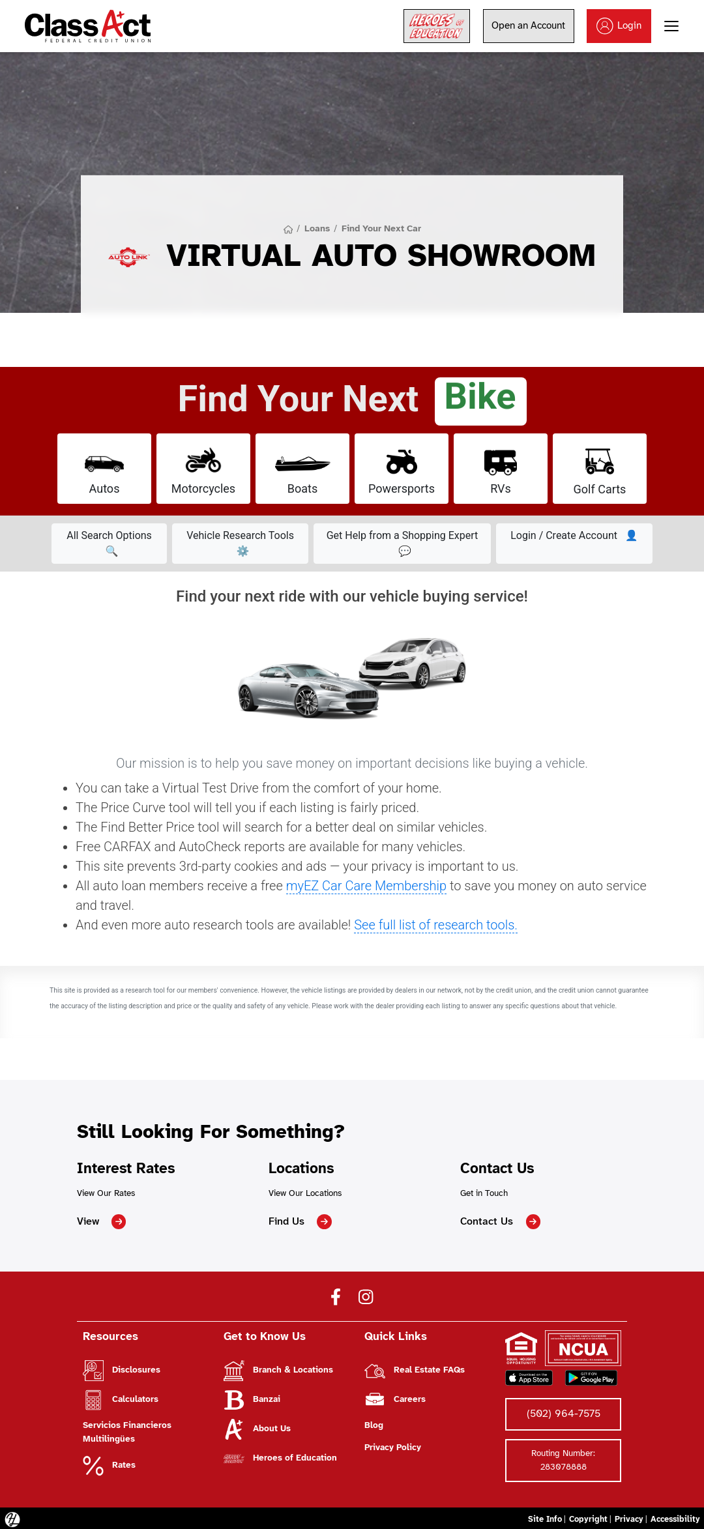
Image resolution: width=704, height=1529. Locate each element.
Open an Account (529, 26)
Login (619, 26)
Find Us (300, 1221)
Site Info (540, 1516)
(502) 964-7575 (563, 1412)
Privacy (625, 1516)
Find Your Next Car (381, 228)
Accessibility (674, 1516)
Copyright (584, 1516)
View (101, 1221)
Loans (318, 228)
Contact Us (499, 1221)
